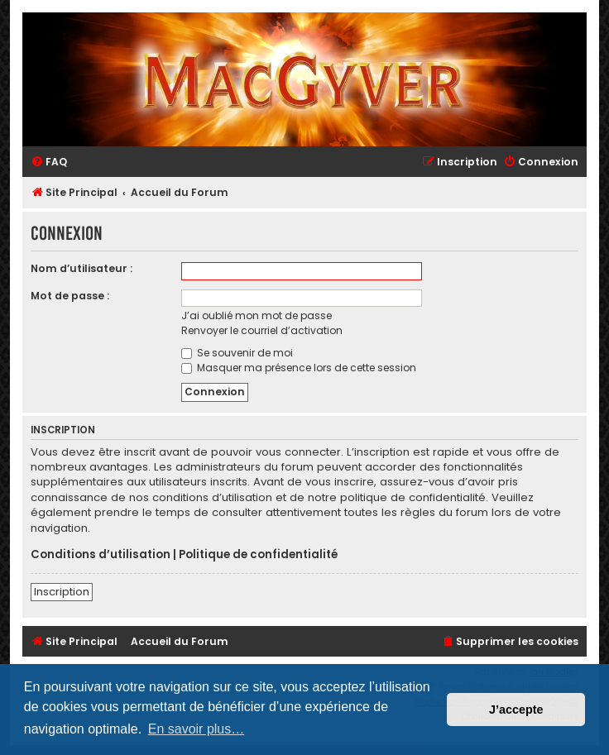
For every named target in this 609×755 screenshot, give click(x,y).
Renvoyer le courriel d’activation (262, 330)
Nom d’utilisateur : (81, 268)
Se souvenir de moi (237, 353)
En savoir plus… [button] (196, 729)
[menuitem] (49, 162)
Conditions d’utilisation (100, 554)
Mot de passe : (70, 296)
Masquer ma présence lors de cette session (298, 368)
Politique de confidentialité (258, 554)
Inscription (61, 592)
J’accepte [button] (516, 709)
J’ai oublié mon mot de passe (256, 315)
